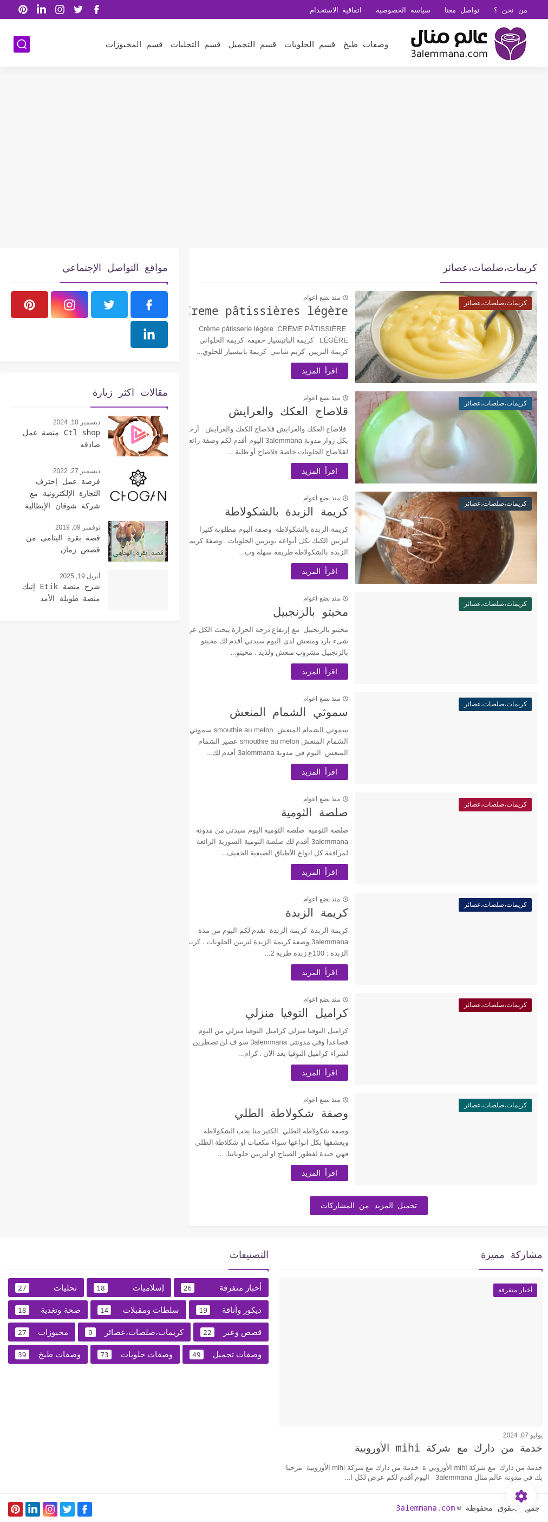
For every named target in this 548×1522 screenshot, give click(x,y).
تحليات (46, 1288)
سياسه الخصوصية (403, 10)
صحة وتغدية (48, 1310)
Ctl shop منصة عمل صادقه (61, 438)
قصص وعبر (231, 1332)
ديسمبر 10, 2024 (76, 422)
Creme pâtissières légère (285, 310)
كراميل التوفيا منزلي (315, 1012)
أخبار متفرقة (221, 1288)
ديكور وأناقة (229, 1310)
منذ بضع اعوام (340, 297)
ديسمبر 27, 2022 (76, 471)
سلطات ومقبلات (138, 1310)
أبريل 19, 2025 (80, 576)
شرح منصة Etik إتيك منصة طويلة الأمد (61, 592)
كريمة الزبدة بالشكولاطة (305, 511)
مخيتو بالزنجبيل (329, 611)
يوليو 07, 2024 (523, 1435)
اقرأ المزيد (338, 370)
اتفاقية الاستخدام (336, 10)
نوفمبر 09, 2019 (77, 527)
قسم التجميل (252, 43)
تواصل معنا (462, 10)
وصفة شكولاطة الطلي (310, 1112)
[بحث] (22, 44)
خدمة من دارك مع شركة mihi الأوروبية (449, 1448)
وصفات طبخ (365, 43)
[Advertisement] (274, 164)
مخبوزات (41, 1332)
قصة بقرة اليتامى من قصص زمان (63, 543)
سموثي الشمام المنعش (307, 711)
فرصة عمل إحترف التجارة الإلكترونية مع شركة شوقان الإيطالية (62, 493)
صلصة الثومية (333, 812)
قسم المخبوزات (134, 43)
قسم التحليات (195, 43)
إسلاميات (129, 1288)
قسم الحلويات (309, 43)
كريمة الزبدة (335, 912)
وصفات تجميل (226, 1354)
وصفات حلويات (135, 1354)
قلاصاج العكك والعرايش (307, 410)
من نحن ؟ (510, 10)
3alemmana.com (425, 1507)
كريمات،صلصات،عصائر (134, 1332)
